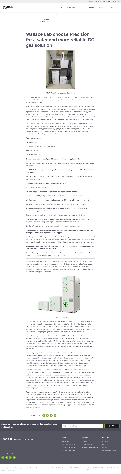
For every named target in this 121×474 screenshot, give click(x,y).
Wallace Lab (62, 97)
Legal (20, 467)
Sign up (111, 425)
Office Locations (87, 444)
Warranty (26, 467)
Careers (90, 1)
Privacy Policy (13, 467)
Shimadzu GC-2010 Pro (46, 123)
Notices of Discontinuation (90, 447)
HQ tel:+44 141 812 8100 (58, 467)
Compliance (47, 467)
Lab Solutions (70, 7)
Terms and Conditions (36, 467)
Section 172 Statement (68, 447)
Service (91, 7)
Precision (81, 97)
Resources (98, 1)
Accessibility (4, 467)
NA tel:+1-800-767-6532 (72, 467)
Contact (110, 7)
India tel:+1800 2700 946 (8, 470)
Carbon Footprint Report (109, 450)
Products (59, 7)
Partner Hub (107, 1)
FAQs (103, 444)
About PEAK (66, 441)
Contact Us (85, 441)
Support (82, 7)
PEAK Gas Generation (68, 444)
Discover (101, 7)
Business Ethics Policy (68, 450)
